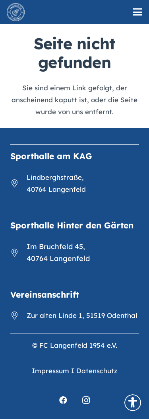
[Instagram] (86, 400)
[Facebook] (63, 400)
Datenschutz (96, 370)
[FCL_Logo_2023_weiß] (16, 12)
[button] (137, 12)
